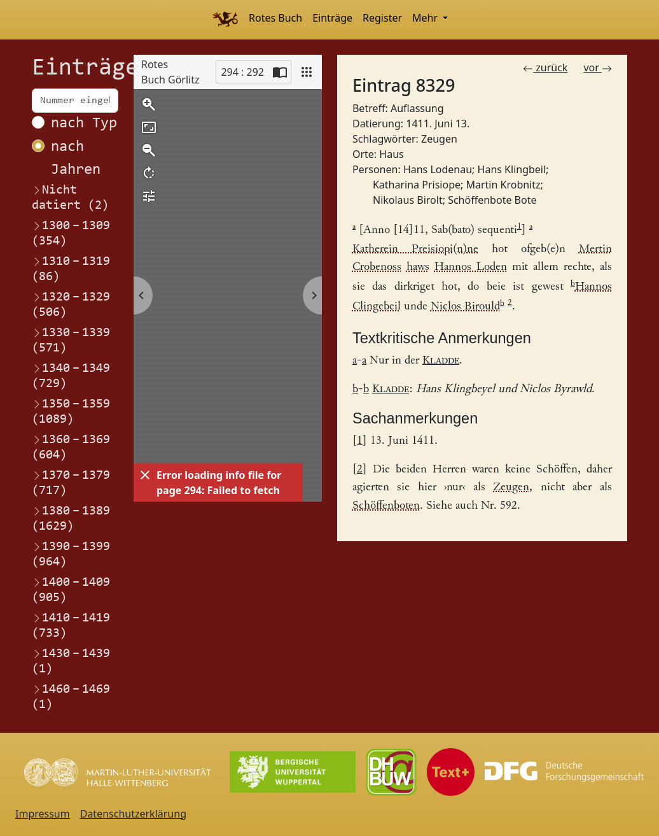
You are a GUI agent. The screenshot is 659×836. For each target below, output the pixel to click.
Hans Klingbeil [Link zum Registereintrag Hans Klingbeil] (512, 169)
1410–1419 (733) (71, 625)
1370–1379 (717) (71, 482)
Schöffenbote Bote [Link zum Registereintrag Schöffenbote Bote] (492, 200)
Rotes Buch (275, 18)
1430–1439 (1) (71, 661)
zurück (545, 67)
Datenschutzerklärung (133, 814)
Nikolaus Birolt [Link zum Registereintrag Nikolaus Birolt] (408, 200)
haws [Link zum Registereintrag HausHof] (417, 267)
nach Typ (84, 124)
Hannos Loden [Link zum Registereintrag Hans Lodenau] (470, 267)
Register (382, 18)
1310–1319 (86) (71, 268)
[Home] (225, 19)
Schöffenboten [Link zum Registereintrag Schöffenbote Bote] (386, 506)
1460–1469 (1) (71, 696)
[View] (306, 71)
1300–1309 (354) (71, 233)
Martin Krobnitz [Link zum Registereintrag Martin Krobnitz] (503, 185)
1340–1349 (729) (71, 375)
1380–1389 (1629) (71, 518)
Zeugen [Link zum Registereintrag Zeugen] (439, 139)
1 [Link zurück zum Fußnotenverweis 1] (360, 441)
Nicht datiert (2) (70, 198)
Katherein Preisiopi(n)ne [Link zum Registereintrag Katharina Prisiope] (415, 249)
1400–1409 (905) (71, 589)
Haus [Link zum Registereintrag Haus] (391, 154)
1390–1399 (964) (71, 554)
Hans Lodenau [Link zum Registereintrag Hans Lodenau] (437, 169)
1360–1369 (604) (71, 447)
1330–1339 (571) (71, 340)
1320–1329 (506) (71, 304)
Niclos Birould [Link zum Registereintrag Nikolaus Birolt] (465, 307)
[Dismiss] (145, 475)
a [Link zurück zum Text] (354, 361)
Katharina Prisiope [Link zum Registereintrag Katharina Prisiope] (417, 185)
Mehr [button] (426, 18)
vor (597, 67)
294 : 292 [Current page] (242, 72)
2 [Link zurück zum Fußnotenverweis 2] (360, 470)
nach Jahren (76, 158)
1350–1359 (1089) (71, 411)
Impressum (42, 814)
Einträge (332, 18)
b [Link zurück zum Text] (355, 389)
